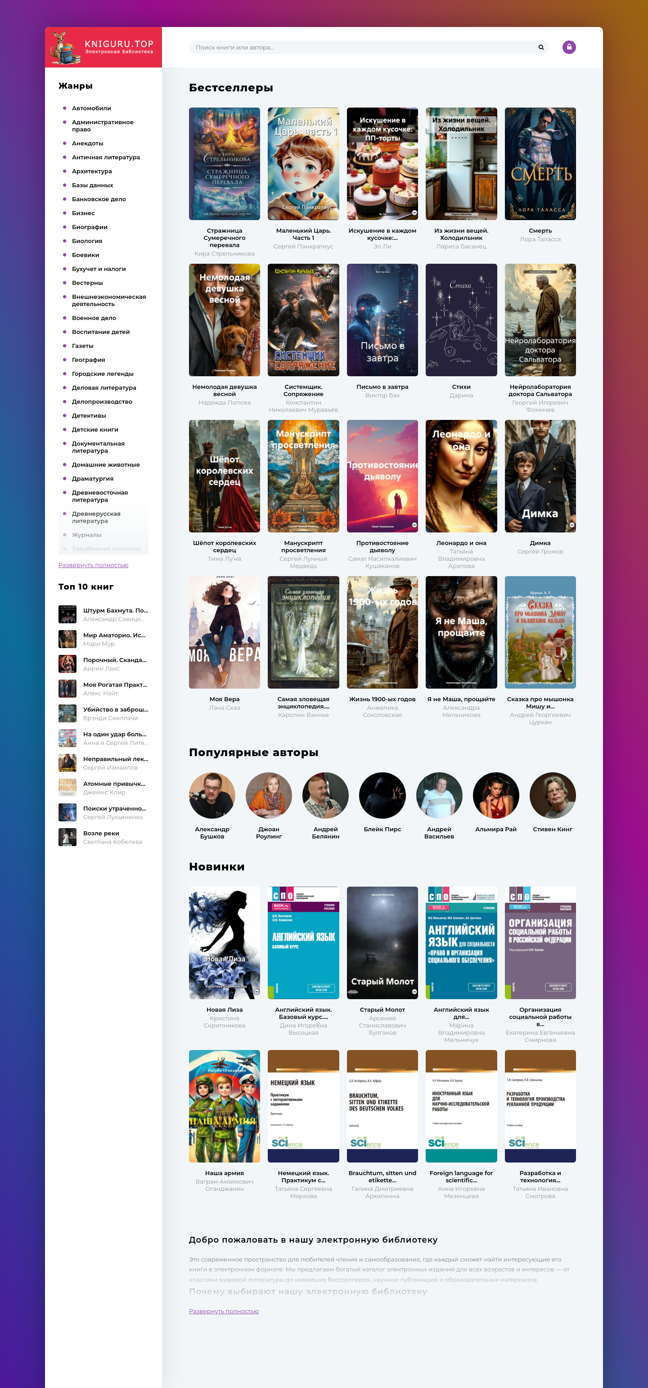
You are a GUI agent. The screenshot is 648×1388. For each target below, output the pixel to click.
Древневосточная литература (100, 496)
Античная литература (106, 157)
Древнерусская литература (96, 517)
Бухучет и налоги (99, 268)
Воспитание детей (101, 331)
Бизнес (83, 212)
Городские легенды (103, 373)
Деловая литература (104, 387)
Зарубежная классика (106, 548)
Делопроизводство (102, 401)
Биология (87, 240)
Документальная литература (98, 447)
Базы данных (92, 185)
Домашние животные (106, 464)
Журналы (87, 534)
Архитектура (92, 171)
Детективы (89, 415)
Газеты (83, 345)
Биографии (90, 226)
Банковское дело (99, 199)
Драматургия (93, 478)
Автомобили (91, 108)
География (88, 359)
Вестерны (87, 282)
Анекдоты (88, 143)
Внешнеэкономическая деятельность (109, 300)
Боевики (85, 254)
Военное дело (94, 317)
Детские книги (95, 429)
